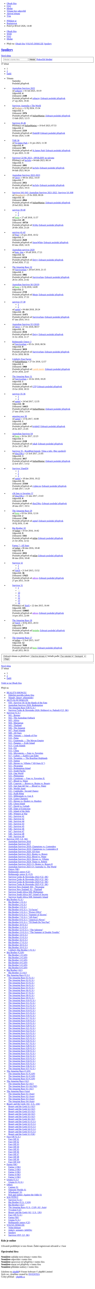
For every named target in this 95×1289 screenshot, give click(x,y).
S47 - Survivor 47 (16, 831)
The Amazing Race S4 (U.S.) (21, 985)
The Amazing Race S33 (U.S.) (21, 1058)
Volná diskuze (14, 1227)
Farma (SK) (12, 1164)
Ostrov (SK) (13, 869)
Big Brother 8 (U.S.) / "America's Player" (26, 919)
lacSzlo (28, 160)
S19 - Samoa (14, 761)
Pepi (17, 235)
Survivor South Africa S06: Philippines (25, 892)
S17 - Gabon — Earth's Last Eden (23, 755)
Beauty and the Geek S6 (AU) (21, 1119)
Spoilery (7, 49)
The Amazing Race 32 (22, 267)
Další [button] (9, 73)
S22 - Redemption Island (19, 768)
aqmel (17, 309)
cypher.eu (36, 486)
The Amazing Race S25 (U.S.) (21, 1038)
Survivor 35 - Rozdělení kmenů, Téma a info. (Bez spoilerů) (39, 451)
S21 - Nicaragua (15, 766)
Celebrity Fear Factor (21, 359)
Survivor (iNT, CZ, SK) (17, 839)
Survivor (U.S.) (13, 713)
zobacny (18, 91)
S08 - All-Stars (15, 733)
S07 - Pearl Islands (16, 730)
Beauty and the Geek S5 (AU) (21, 1116)
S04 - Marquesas (15, 723)
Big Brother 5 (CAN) (17, 965)
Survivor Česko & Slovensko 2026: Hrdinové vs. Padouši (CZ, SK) (38, 710)
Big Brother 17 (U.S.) (18, 942)
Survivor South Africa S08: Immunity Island (28, 897)
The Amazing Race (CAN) (18, 1071)
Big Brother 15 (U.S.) (18, 937)
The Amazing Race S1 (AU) (21, 1089)
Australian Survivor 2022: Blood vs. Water (27, 856)
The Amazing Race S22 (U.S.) (21, 1031)
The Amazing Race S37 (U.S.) (21, 1068)
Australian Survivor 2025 (23, 88)
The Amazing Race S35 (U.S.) (21, 1063)
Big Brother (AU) (15, 970)
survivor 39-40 (18, 210)
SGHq (35, 225)
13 (19, 600)
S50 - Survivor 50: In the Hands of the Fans (27, 702)
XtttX (17, 570)
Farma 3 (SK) (14, 1172)
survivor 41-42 (18, 232)
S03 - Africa (13, 720)
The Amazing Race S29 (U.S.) (21, 1048)
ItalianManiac (38, 116)
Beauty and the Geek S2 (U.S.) (22, 1124)
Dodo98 (36, 133)
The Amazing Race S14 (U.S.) (21, 1010)
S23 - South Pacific (17, 771)
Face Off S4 (13, 1147)
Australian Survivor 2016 (19, 841)
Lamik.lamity (38, 369)
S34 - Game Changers (18, 798)
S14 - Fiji (12, 748)
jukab (34, 444)
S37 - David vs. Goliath (18, 806)
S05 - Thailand (15, 725)
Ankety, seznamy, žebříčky (20, 1230)
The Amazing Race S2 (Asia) (21, 1096)
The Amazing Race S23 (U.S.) (21, 1033)
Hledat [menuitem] (10, 8)
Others (10, 1184)
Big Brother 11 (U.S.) (18, 927)
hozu (17, 217)
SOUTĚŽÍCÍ (12, 1197)
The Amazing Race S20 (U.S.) (21, 1025)
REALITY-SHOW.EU (17, 692)
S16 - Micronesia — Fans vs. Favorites (25, 753)
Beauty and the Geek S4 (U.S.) (22, 1129)
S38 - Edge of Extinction (19, 808)
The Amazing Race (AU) (18, 1081)
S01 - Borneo (14, 715)
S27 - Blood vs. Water (18, 781)
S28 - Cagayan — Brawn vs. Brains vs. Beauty (29, 783)
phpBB (16, 1271)
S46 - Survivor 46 (16, 829)
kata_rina (19, 252)
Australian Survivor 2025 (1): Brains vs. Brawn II (30, 864)
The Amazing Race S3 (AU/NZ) (22, 1086)
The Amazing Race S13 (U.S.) (21, 1008)
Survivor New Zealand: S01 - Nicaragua (26, 887)
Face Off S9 (13, 1159)
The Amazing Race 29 (22, 511)
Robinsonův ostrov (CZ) (19, 872)
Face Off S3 (13, 1144)
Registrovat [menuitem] (12, 23)
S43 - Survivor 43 (16, 824)
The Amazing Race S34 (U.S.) (21, 1061)
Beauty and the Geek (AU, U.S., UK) (23, 1104)
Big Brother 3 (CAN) (17, 960)
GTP (34, 386)
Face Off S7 (13, 1154)
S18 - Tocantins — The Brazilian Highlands (27, 758)
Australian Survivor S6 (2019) (25, 284)
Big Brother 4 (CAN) (17, 962)
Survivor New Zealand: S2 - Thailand (25, 889)
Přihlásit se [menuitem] (12, 21)
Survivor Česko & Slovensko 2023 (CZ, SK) (28, 879)
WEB (9, 34)
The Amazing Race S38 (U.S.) (21, 708)
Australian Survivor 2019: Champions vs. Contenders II (33, 849)
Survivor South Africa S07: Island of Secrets (28, 894)
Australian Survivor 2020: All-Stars (24, 851)
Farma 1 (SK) (14, 1167)
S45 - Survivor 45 (16, 826)
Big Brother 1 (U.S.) (17, 902)
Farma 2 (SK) (14, 1169)
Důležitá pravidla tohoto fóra (21, 695)
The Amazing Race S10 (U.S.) (21, 1000)
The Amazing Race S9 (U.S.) (21, 998)
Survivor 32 (17, 563)
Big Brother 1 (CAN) (17, 955)
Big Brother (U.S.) (15, 899)
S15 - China (13, 750)
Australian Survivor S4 (22, 433)
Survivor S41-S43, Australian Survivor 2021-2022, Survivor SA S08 (42, 192)
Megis (35, 294)
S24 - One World (15, 773)
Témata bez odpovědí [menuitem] (16, 11)
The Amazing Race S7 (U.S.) (21, 993)
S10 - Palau (13, 738)
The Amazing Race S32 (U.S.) (21, 1056)
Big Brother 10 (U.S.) (18, 925)
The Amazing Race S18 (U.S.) (21, 1020)
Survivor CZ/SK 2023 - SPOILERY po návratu (33, 158)
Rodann (18, 108)
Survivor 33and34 (20, 468)
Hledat (32, 59)
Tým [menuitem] (9, 16)
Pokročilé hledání (44, 59)
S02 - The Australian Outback (21, 718)
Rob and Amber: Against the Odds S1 (25, 1195)
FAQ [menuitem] (9, 6)
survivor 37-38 (18, 302)
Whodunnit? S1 (15, 1192)
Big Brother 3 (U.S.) (17, 907)
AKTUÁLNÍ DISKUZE (17, 700)
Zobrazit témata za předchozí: (25, 656)
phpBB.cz (20, 1277)
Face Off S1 (13, 1139)
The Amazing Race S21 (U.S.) (21, 1028)
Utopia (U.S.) (13, 1179)
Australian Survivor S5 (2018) (25, 324)
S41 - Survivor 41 (16, 816)
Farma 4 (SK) (14, 1174)
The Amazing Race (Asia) (18, 1091)
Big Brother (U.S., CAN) (19, 1202)
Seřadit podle (61, 656)
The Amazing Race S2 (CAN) (21, 1076)
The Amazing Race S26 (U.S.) (21, 1041)
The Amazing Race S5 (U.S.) (21, 988)
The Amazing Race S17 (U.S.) (21, 1018)
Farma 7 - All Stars (20, 545)
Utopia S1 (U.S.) (15, 1182)
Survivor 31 (17, 585)
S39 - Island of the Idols (19, 811)
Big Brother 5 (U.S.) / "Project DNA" (25, 912)
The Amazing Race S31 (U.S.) (21, 1053)
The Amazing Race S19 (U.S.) (21, 1023)
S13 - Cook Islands (16, 745)
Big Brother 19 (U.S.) (18, 947)
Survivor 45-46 (19, 123)
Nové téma (6, 55)
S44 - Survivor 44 (16, 821)
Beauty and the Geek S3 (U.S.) (22, 1126)
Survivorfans (21, 269)
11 (19, 595)
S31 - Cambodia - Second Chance (23, 791)
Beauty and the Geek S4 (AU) (21, 1114)
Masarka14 (20, 195)
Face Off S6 (13, 1152)
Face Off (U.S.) (13, 1136)
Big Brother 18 (19, 528)
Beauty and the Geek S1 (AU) (21, 1106)
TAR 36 (15, 140)
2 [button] (7, 71)
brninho (35, 630)
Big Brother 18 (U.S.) (18, 945)
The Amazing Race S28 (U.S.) (21, 1046)
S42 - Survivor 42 (16, 819)
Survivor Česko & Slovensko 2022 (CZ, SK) (28, 877)
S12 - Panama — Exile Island (21, 743)
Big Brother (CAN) (15, 952)
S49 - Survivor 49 (16, 836)
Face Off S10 (14, 1162)
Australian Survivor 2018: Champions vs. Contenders (32, 846)
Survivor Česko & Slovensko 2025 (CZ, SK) (28, 884)
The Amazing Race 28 (22, 620)
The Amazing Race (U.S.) (18, 975)
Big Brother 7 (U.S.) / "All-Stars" (23, 917)
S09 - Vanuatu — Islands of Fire (22, 735)
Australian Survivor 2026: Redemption (25, 705)
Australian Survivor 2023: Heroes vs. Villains (28, 859)
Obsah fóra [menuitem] (12, 3)
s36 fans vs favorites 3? (22, 493)
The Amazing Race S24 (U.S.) (21, 1036)
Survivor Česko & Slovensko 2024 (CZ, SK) (28, 882)
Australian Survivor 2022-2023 (26, 175)
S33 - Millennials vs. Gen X (20, 796)
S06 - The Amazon (16, 728)
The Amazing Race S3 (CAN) (21, 1078)
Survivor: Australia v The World (26, 105)
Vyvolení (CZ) (14, 1210)
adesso (35, 578)
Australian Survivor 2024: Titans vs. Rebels (27, 861)
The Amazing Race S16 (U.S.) (21, 1015)
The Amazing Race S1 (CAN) (21, 1073)
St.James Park (21, 143)
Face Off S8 (13, 1157)
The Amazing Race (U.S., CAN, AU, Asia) (27, 1207)
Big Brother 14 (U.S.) (18, 935)
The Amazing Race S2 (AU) (21, 1084)
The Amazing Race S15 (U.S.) (21, 1013)
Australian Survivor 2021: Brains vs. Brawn (27, 854)
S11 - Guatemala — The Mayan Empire (26, 740)
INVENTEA (34, 1274)
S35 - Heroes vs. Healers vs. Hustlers (24, 801)
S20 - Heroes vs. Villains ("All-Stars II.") (26, 763)
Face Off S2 (13, 1142)
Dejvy (17, 177)
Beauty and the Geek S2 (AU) (21, 1109)
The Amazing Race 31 (22, 376)
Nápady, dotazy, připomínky (21, 697)
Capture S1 (13, 1187)
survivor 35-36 (18, 394)
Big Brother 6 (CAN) (17, 967)
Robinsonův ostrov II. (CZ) (20, 874)
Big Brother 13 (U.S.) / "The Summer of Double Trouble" (34, 932)
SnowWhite (37, 242)
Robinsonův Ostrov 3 (21, 342)
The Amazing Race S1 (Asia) (21, 1094)
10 (19, 593)
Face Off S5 (13, 1149)
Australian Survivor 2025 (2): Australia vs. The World (32, 867)
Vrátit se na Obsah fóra (11, 683)
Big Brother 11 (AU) (17, 972)
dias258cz (19, 453)
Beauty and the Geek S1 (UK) (21, 1134)
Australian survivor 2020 (23, 250)
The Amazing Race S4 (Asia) (21, 1101)
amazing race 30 (19, 416)
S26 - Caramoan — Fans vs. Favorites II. (26, 778)
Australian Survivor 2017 (19, 844)
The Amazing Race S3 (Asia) (21, 1099)
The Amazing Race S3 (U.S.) (21, 983)
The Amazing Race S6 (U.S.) (21, 990)
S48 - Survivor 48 (16, 834)
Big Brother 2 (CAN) (17, 957)
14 (19, 603)
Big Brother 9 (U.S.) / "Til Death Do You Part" (29, 922)
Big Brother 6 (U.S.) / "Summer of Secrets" (27, 914)
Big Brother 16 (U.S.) (18, 940)
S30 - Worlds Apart (16, 788)
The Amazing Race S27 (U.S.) (21, 1043)
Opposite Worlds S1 (17, 1189)
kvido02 (36, 426)
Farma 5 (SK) (14, 1177)
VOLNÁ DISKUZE (15, 1225)
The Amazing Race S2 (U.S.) (21, 980)
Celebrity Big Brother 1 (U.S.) (21, 950)
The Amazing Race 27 (22, 638)
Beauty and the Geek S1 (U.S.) (22, 1121)
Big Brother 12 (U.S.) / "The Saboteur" (25, 930)
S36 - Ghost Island (16, 803)
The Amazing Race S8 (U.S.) (21, 995)
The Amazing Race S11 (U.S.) (21, 1003)
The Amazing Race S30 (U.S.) (21, 1051)
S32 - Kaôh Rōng (16, 793)
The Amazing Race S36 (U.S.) (21, 1066)
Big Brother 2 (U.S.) (17, 904)
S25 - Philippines (16, 776)
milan (17, 530)
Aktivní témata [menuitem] (13, 13)
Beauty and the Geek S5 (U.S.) (22, 1131)
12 (19, 598)
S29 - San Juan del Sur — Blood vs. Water (27, 786)
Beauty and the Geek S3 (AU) (21, 1111)
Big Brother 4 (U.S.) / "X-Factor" (23, 909)
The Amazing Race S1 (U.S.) (21, 978)
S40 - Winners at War (17, 814)
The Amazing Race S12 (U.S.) (21, 1005)
